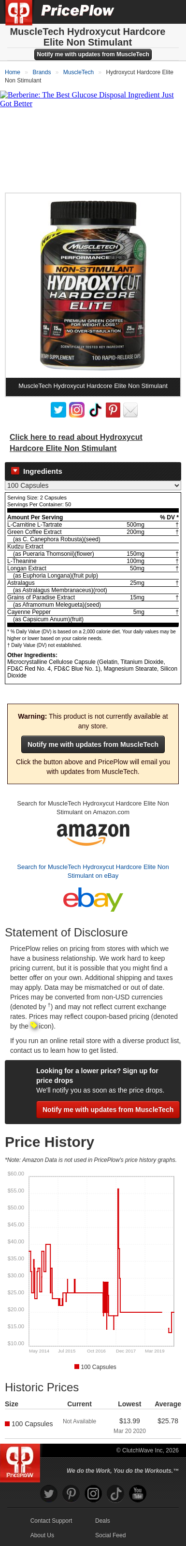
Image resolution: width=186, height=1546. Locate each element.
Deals (102, 1520)
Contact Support (51, 1520)
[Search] (146, 11)
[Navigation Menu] (168, 11)
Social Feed (110, 1535)
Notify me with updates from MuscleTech (93, 54)
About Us (42, 1535)
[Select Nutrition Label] (93, 485)
